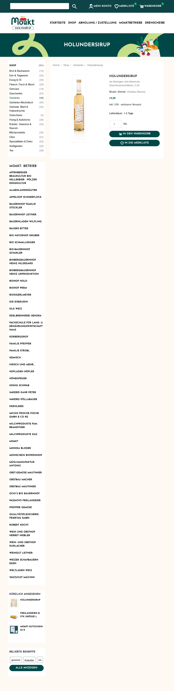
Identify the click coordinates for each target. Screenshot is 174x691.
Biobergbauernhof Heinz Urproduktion (24, 272)
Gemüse (26, 89)
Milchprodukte (26, 132)
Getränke (26, 98)
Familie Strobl (19, 350)
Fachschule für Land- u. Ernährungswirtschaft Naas (26, 326)
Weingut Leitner (21, 553)
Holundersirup (30, 600)
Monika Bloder (20, 448)
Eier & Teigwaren (26, 75)
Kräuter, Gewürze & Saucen (26, 126)
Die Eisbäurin (18, 302)
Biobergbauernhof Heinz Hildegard (22, 262)
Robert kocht (19, 525)
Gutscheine (26, 115)
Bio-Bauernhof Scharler (19, 251)
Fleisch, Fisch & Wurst (26, 84)
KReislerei (16, 406)
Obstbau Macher (20, 479)
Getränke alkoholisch (26, 102)
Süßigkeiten (26, 146)
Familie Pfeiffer (20, 344)
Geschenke (26, 93)
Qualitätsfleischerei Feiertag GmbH (24, 516)
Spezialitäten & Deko (26, 141)
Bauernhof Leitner (22, 214)
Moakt (13, 441)
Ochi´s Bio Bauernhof (24, 493)
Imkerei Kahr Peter (22, 392)
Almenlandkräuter (23, 190)
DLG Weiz (15, 309)
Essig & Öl (26, 80)
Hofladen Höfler (21, 371)
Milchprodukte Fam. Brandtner (23, 426)
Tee (26, 150)
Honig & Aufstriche (26, 119)
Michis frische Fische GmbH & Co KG (24, 415)
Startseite (58, 23)
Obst (26, 137)
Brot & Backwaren (26, 71)
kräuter (29, 660)
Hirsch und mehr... (21, 364)
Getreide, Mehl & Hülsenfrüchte (26, 108)
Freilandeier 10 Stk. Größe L (30, 615)
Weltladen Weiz (20, 570)
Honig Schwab (19, 385)
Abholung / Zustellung (98, 23)
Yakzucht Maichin (22, 577)
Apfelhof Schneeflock (25, 197)
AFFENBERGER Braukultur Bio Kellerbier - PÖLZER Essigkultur (23, 178)
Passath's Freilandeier (25, 500)
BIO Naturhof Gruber (24, 235)
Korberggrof (18, 337)
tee (39, 659)
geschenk (15, 659)
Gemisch (15, 357)
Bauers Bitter (18, 228)
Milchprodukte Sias (23, 434)
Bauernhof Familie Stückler (22, 206)
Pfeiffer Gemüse (20, 507)
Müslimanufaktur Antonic (21, 464)
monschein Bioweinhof (25, 455)
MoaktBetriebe (130, 23)
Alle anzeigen (26, 668)
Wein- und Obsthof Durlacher (22, 544)
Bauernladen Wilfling (25, 221)
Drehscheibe (155, 23)
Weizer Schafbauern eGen (23, 562)
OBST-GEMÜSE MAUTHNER (25, 472)
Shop (26, 65)
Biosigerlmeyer (20, 295)
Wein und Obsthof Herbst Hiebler (22, 534)
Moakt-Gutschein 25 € (31, 628)
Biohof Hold (18, 281)
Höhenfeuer (18, 378)
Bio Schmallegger (22, 242)
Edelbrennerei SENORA (25, 316)
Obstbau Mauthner (22, 486)
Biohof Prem (18, 288)
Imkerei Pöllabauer (23, 399)
